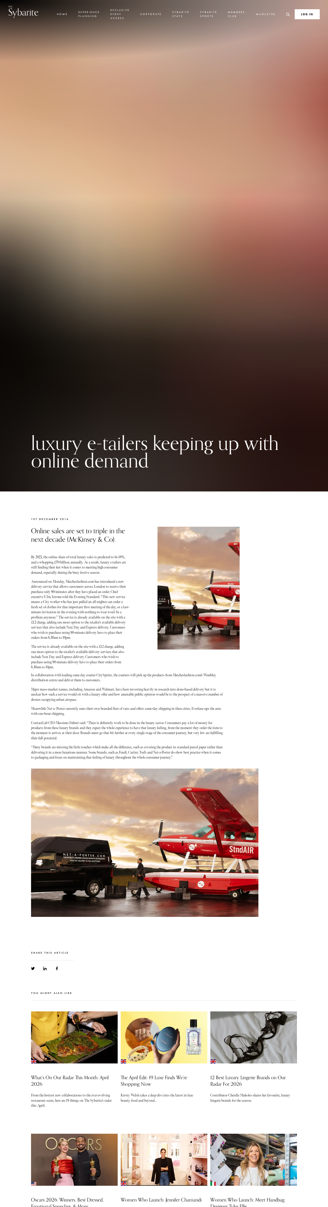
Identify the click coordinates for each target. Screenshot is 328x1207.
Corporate (150, 14)
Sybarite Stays (180, 14)
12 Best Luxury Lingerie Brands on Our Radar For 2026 (248, 1081)
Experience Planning (89, 14)
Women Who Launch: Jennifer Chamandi (161, 1200)
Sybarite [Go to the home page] (23, 11)
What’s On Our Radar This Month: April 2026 (70, 1081)
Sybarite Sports (208, 14)
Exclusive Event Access (119, 14)
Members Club (236, 14)
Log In (307, 14)
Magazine (265, 14)
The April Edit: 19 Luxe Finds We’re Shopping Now (154, 1081)
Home (62, 14)
